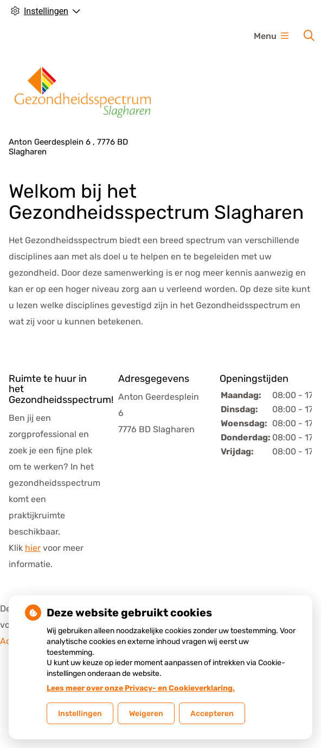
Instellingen (80, 713)
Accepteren (212, 713)
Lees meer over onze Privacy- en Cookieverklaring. (141, 688)
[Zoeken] (309, 36)
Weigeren (146, 713)
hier (33, 548)
